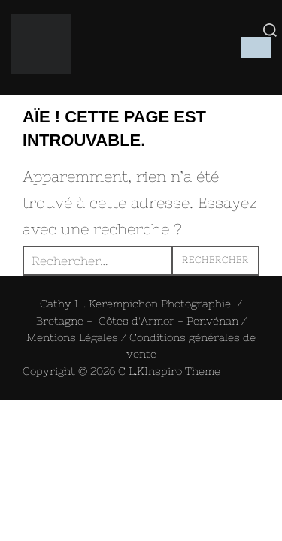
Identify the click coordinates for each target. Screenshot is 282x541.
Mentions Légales (72, 337)
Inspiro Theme (182, 371)
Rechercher (215, 260)
